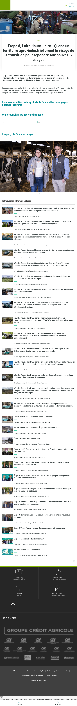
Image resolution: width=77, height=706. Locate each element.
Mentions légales (39, 671)
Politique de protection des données (57, 671)
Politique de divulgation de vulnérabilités (31, 675)
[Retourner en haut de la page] (74, 564)
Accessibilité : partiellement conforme (20, 671)
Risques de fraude (52, 675)
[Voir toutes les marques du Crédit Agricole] (38, 644)
